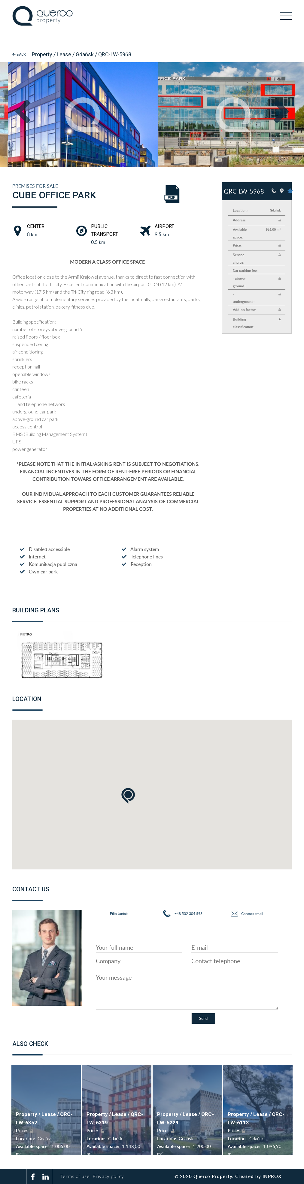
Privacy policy (111, 1176)
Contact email (252, 913)
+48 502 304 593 (188, 913)
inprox (272, 1176)
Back (19, 54)
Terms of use (78, 1176)
